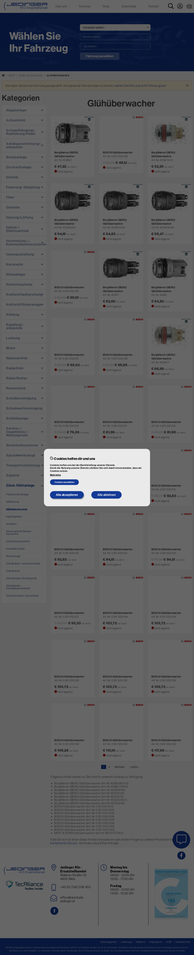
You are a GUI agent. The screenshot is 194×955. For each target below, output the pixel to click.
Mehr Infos (55, 475)
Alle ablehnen (106, 495)
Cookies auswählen (64, 482)
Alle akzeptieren (67, 495)
